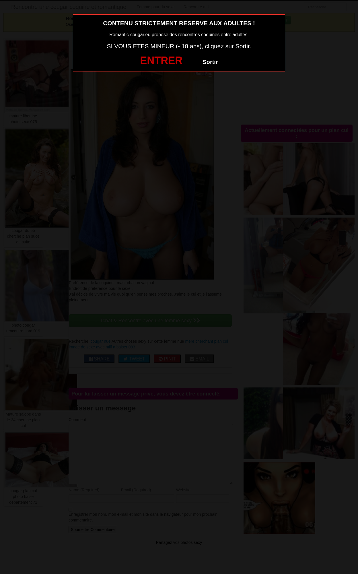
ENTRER (161, 60)
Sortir (210, 62)
